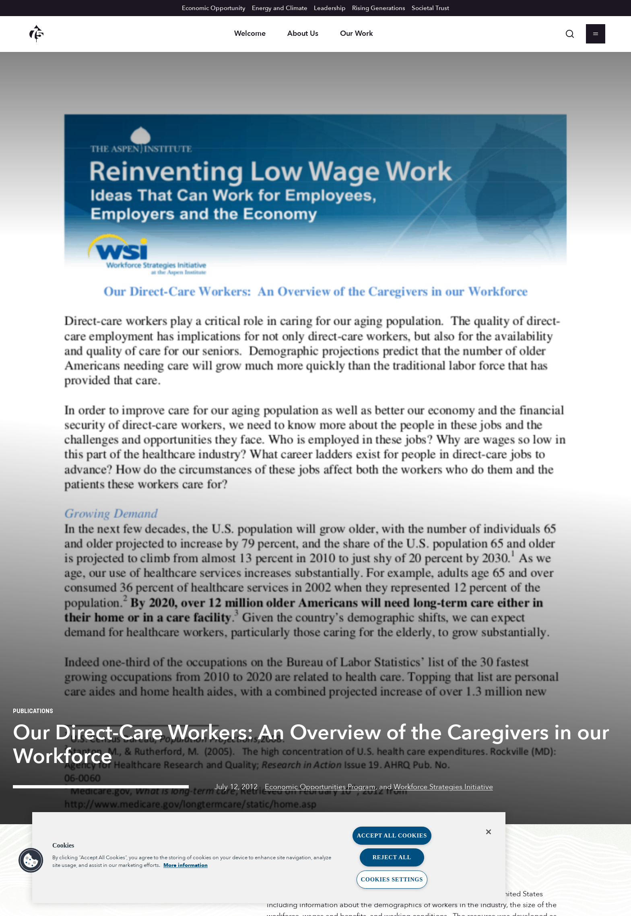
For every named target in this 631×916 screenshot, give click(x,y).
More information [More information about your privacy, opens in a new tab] (185, 865)
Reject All (392, 857)
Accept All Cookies (392, 835)
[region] (268, 857)
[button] (31, 860)
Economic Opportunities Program (320, 787)
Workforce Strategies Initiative (443, 787)
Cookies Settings (392, 879)
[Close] (488, 832)
